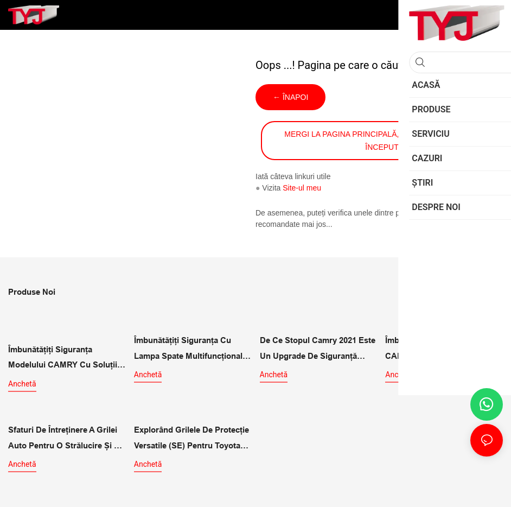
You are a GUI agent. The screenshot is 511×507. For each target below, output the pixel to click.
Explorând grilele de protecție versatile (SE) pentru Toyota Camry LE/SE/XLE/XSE (191, 436)
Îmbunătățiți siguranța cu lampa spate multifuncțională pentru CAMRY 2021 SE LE (190, 348)
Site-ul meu (302, 187)
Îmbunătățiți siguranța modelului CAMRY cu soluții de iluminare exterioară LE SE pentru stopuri (65, 357)
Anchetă (22, 381)
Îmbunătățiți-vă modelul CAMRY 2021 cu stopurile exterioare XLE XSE (434, 348)
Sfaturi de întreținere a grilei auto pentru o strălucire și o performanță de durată (64, 436)
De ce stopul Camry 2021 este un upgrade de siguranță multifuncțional (317, 348)
